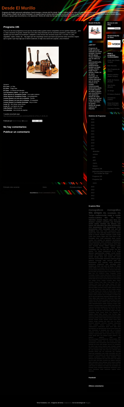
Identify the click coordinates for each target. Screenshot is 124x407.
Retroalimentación (97, 303)
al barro (118, 316)
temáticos (92, 231)
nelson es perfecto (94, 348)
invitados (99, 341)
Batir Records (112, 66)
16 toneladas (100, 268)
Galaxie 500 (113, 284)
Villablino (91, 314)
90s (91, 212)
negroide (105, 262)
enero (95, 183)
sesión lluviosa (112, 362)
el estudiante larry (104, 330)
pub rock (118, 353)
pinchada (91, 351)
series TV (113, 266)
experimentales (98, 333)
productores (92, 264)
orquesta (96, 349)
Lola (103, 294)
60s (106, 218)
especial (113, 258)
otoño (100, 349)
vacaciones (114, 367)
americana (91, 317)
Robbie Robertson (108, 303)
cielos (90, 325)
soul (105, 364)
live (95, 344)
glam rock (100, 335)
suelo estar (115, 364)
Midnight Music (113, 296)
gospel (110, 335)
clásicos (102, 325)
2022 (93, 131)
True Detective (113, 312)
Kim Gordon (103, 291)
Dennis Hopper (116, 277)
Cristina (102, 275)
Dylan (94, 278)
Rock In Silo (117, 236)
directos (113, 224)
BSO (116, 269)
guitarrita (101, 337)
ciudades (95, 325)
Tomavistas (92, 312)
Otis (98, 249)
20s (112, 268)
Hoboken (94, 285)
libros (115, 220)
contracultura (101, 326)
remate (91, 244)
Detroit (90, 278)
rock (119, 224)
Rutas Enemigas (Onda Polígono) (113, 104)
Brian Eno (92, 273)
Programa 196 (97, 169)
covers (119, 257)
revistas (103, 357)
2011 (93, 198)
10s (119, 220)
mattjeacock (67, 403)
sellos (109, 225)
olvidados (116, 348)
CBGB (107, 246)
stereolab (96, 244)
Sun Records (111, 307)
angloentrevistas (99, 253)
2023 (93, 128)
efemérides (95, 330)
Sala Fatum (115, 305)
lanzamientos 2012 (95, 262)
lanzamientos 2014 (94, 342)
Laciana (91, 293)
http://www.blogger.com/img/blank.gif (98, 339)
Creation (97, 275)
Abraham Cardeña (95, 222)
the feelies (106, 365)
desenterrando (102, 328)
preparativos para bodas (102, 353)
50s (108, 224)
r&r (104, 355)
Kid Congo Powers (94, 291)
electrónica (107, 258)
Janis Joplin (105, 285)
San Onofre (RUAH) (111, 86)
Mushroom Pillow (112, 298)
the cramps (103, 244)
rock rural (104, 358)
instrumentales (93, 341)
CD (97, 273)
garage (118, 258)
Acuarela (91, 269)
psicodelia (113, 264)
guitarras (91, 260)
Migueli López (108, 220)
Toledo (113, 310)
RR (112, 301)
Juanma (118, 289)
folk (105, 225)
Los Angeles (108, 294)
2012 (93, 195)
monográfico (114, 210)
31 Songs (111, 91)
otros (104, 349)
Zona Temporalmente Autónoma (102, 316)
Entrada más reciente (11, 187)
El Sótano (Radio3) (114, 94)
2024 (93, 125)
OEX (94, 300)
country (118, 238)
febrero (95, 166)
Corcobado (92, 275)
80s (104, 213)
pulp (90, 355)
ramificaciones (116, 242)
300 (117, 268)
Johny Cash (105, 289)
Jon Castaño (112, 289)
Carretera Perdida (113, 108)
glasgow (105, 335)
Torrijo (97, 312)
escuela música (109, 332)
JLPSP (99, 285)
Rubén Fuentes (103, 305)
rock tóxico (111, 358)
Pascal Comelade (103, 300)
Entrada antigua (76, 187)
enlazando (91, 332)
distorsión (91, 258)
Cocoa (119, 273)
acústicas (113, 316)
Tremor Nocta (104, 312)
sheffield (118, 362)
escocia (102, 332)
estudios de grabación (104, 240)
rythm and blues (97, 360)
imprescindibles (113, 339)
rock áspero (117, 358)
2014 (93, 190)
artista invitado (103, 317)
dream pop (118, 328)
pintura (96, 351)
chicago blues (98, 257)
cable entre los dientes (114, 321)
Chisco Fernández (102, 247)
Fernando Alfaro (111, 280)
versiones (110, 244)
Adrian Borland (98, 269)
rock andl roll (105, 266)
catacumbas (117, 323)
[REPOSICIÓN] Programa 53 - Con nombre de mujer (102, 172)
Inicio (45, 187)
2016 (93, 149)
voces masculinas (94, 369)
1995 (106, 268)
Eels (115, 278)
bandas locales (98, 319)
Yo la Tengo (116, 251)
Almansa (112, 269)
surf (120, 364)
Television (91, 309)
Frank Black (102, 282)
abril (94, 160)
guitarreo (91, 337)
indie (119, 339)
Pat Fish (102, 249)
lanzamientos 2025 (95, 229)
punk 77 (93, 355)
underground (106, 367)
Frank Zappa (105, 284)
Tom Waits (118, 310)
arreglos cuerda (110, 253)
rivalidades (114, 357)
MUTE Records (93, 296)
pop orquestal (117, 351)
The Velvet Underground (102, 251)
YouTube (114, 314)
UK (120, 312)
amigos (98, 212)
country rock (93, 240)
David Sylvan (92, 277)
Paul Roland (112, 300)
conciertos (106, 222)
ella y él (112, 330)
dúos (90, 330)
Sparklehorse (104, 307)
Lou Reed (114, 294)
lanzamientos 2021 (114, 231)
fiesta (104, 333)
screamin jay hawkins (109, 360)
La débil (118, 291)
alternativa (100, 225)
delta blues (117, 326)
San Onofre (110, 249)
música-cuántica (95, 218)
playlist (91, 233)
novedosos (108, 242)
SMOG (109, 305)
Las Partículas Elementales (109, 293)
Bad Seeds (107, 233)
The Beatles (104, 309)
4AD (119, 268)
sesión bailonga (103, 362)
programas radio (102, 264)
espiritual (91, 333)
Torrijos (91, 215)
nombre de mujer (103, 348)
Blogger (87, 403)
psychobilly (112, 353)
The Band (97, 309)
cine (105, 257)
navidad (118, 346)
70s (112, 218)
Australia (95, 246)
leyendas (91, 344)
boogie (96, 321)
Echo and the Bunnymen (106, 278)
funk (113, 333)
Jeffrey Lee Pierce (99, 287)
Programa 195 (97, 176)
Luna (119, 294)
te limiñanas (99, 365)
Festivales (108, 234)
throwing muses (93, 367)
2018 (93, 143)
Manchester (100, 296)
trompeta (100, 367)
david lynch (109, 326)
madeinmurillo (101, 215)
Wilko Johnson (103, 314)
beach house (113, 319)
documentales (99, 258)
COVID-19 (101, 273)
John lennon (98, 289)
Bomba (101, 246)
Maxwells (106, 296)
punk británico (100, 355)
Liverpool (99, 294)
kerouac (112, 341)
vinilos (95, 268)
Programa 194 (97, 179)
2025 (93, 122)
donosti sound (110, 328)
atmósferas (110, 317)
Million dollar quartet (98, 298)
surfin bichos (92, 365)
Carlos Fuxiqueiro (111, 273)
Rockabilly (92, 238)
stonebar (103, 224)
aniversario (107, 238)
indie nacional (107, 260)
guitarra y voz (117, 335)
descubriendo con (93, 328)
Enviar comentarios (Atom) (47, 193)
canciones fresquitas (107, 323)
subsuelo (109, 364)
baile (114, 317)
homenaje (98, 260)
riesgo (108, 357)
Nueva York (92, 225)
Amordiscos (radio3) (111, 98)
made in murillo (114, 215)
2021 (93, 134)
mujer (96, 346)
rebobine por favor (94, 266)
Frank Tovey (97, 284)
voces (119, 367)
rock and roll (116, 229)
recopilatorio (97, 357)
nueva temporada (115, 262)
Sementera (97, 307)
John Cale (91, 289)
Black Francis (108, 271)
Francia (96, 282)
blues (113, 238)
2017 (93, 146)
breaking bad (102, 321)
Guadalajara (92, 249)
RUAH (115, 301)
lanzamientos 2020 (99, 227)
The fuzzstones (106, 310)
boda (105, 255)
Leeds (95, 294)
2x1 (114, 268)
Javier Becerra (113, 285)
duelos (96, 224)
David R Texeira (116, 275)
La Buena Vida (111, 291)
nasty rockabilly (111, 346)
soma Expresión (98, 364)
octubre (95, 154)
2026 (93, 119)
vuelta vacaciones (105, 369)
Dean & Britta (99, 277)
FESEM (102, 234)
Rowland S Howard (94, 305)
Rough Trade (117, 303)
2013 (93, 193)
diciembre (96, 151)
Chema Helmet (116, 233)
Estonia (119, 278)
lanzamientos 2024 (114, 227)
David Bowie (116, 247)
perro (119, 349)
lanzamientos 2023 (98, 242)
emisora (118, 330)
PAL (97, 300)
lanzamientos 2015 (104, 342)
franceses (109, 333)
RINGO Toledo (106, 301)
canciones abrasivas (94, 323)
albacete (91, 253)
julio (94, 157)
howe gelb (115, 337)
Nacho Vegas (101, 236)
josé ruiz (105, 341)
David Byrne (108, 275)
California (112, 246)
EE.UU (98, 278)
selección (118, 360)
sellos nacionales (93, 362)
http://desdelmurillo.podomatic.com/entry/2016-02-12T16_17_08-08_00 (25, 116)
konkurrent (118, 341)
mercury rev (111, 344)
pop (112, 222)
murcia (100, 346)
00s (119, 213)
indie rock (117, 260)
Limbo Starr (92, 236)
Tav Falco (118, 307)
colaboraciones (93, 326)
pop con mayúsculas (105, 351)
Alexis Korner (106, 269)
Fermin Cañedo (101, 280)
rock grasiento (98, 358)
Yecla (109, 314)
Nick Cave (109, 236)
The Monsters (98, 310)
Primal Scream (98, 301)
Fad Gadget (92, 280)
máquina (104, 346)
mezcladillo (106, 229)
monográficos (96, 210)
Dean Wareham (108, 277)
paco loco (109, 349)
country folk (111, 257)
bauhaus (106, 319)
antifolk (96, 317)
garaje (94, 335)
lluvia (97, 344)
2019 (93, 140)
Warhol (96, 314)
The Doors (112, 309)
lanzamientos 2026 (115, 342)
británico (110, 255)
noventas (110, 348)
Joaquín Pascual (116, 287)
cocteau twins (116, 325)
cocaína (108, 325)
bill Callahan (99, 255)
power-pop (91, 353)
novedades (112, 213)
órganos (114, 369)
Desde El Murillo (18, 8)
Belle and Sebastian (98, 271)
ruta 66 (91, 360)
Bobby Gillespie (116, 271)
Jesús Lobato (107, 287)
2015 (93, 187)
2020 (93, 137)
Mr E (106, 298)
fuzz (116, 333)
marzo (95, 163)
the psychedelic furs (115, 365)
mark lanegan (103, 344)
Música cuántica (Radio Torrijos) (113, 75)
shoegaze (91, 364)
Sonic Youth (100, 238)
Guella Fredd (116, 234)
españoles (118, 332)
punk (119, 264)
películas (114, 349)
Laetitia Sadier (97, 293)
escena (97, 332)
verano (99, 220)
